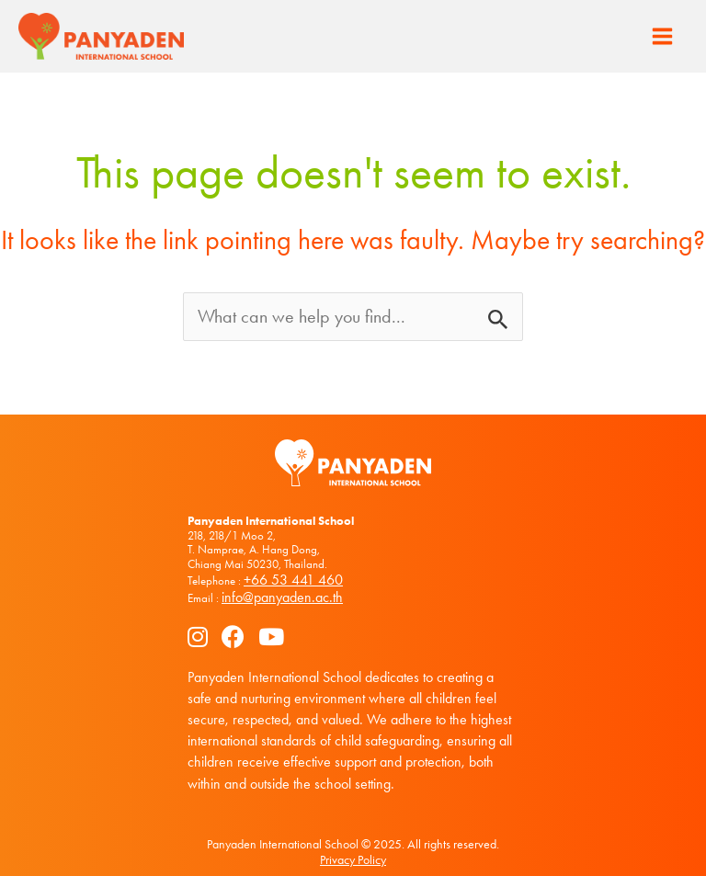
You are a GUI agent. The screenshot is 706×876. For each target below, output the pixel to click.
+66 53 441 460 (293, 579)
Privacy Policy (353, 860)
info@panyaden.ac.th (282, 597)
